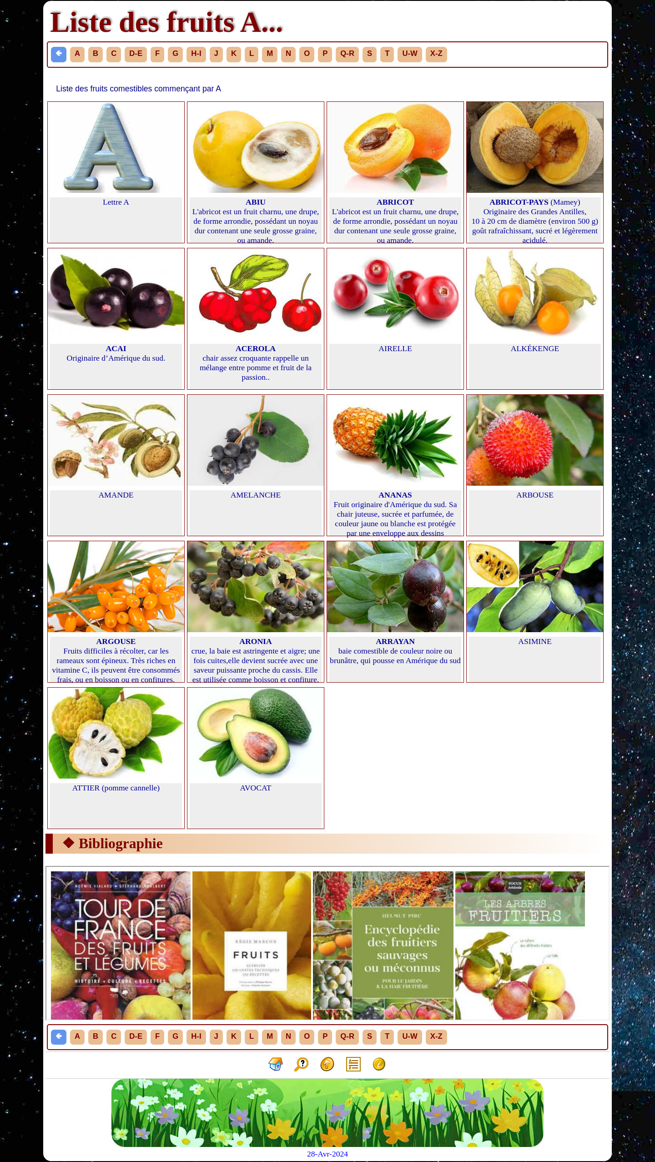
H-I (196, 53)
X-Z (436, 53)
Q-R (347, 53)
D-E (135, 53)
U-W (409, 53)
